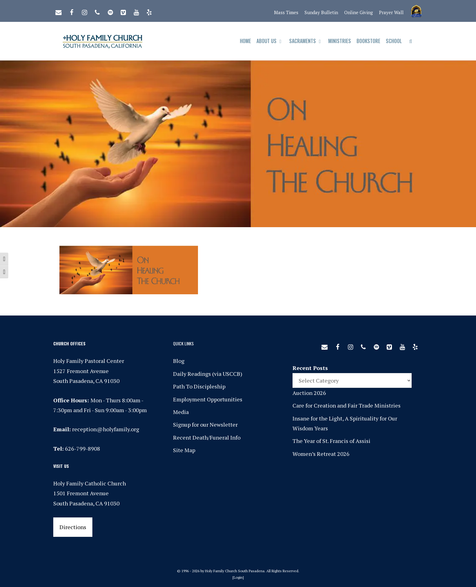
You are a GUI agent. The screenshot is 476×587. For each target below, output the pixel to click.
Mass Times (286, 12)
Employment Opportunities (207, 399)
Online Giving (358, 12)
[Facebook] (71, 11)
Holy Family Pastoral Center (88, 360)
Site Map (184, 450)
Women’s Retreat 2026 (320, 453)
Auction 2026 (309, 392)
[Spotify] (110, 11)
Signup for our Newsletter (205, 424)
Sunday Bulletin (321, 12)
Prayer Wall (391, 12)
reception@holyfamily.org (105, 429)
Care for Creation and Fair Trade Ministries (346, 405)
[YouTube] (136, 11)
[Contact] (58, 11)
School (394, 41)
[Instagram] (84, 11)
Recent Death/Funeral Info (206, 437)
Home (245, 41)
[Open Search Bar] (411, 41)
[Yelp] (149, 11)
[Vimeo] (123, 11)
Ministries (339, 41)
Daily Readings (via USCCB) (207, 373)
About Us (271, 41)
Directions (72, 527)
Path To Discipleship (199, 386)
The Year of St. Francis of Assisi (331, 440)
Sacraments (307, 41)
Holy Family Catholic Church (89, 483)
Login (238, 577)
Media (181, 412)
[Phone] (97, 11)
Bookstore (368, 41)
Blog (178, 360)
